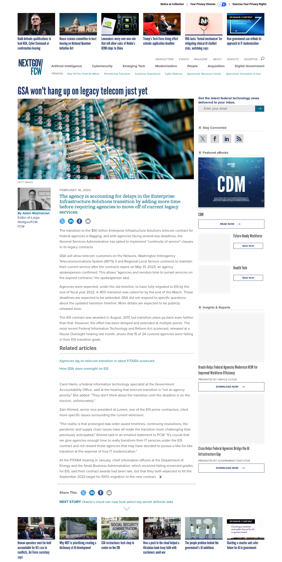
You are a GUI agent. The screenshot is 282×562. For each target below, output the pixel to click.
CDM (201, 214)
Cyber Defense (174, 74)
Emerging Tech (134, 66)
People (192, 66)
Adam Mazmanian (36, 213)
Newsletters (165, 59)
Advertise (251, 59)
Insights (233, 59)
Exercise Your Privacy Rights (250, 4)
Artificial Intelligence (66, 66)
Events (184, 59)
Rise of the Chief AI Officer (83, 74)
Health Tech (240, 267)
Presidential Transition (117, 74)
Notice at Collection (172, 4)
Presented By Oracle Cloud (217, 379)
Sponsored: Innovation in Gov (243, 74)
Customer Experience (148, 74)
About (217, 59)
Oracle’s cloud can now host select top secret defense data (127, 501)
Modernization (166, 66)
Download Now (231, 387)
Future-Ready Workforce (247, 235)
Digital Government (249, 66)
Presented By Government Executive (224, 461)
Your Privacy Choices (208, 4)
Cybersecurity (102, 66)
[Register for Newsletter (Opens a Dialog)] (259, 109)
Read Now (231, 224)
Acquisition (216, 66)
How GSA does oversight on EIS (83, 368)
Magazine (201, 59)
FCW (21, 226)
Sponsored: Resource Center (204, 74)
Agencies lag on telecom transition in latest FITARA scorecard (106, 360)
